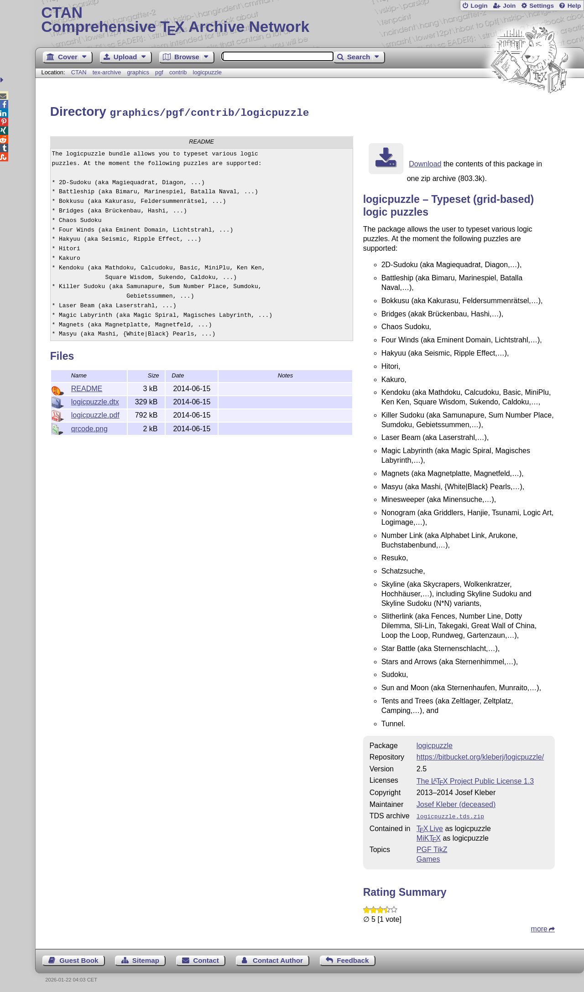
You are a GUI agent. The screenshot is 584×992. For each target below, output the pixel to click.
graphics (138, 72)
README (86, 387)
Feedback (353, 958)
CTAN (79, 72)
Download (425, 162)
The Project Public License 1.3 (475, 780)
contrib (178, 72)
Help (574, 5)
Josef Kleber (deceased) (456, 803)
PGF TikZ (432, 847)
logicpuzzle (207, 72)
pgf (159, 72)
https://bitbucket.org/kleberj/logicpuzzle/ (480, 756)
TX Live (430, 826)
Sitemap (145, 958)
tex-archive (107, 72)
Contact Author (278, 958)
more (539, 926)
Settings (541, 5)
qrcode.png (89, 427)
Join (509, 5)
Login (478, 5)
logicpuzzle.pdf (95, 414)
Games (428, 857)
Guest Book (78, 958)
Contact (206, 958)
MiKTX (429, 836)
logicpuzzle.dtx (95, 400)
